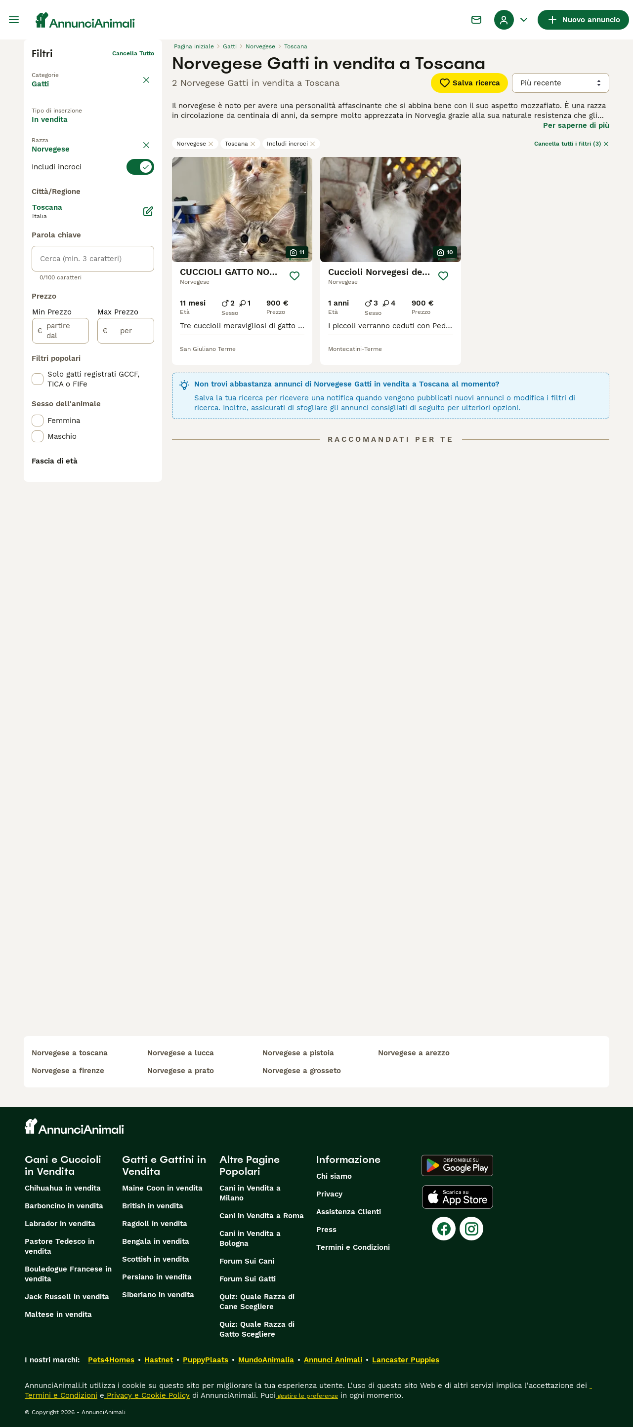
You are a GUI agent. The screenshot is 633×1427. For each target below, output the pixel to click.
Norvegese (195, 143)
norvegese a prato (180, 1070)
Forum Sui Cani (246, 1261)
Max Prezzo (117, 539)
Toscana (240, 143)
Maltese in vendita (58, 1314)
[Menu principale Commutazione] (14, 20)
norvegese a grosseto (301, 1070)
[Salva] (294, 276)
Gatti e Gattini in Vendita (164, 1165)
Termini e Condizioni (353, 1247)
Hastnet (158, 1359)
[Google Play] (457, 1165)
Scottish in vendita (155, 1259)
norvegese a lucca (180, 1052)
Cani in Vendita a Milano (250, 1193)
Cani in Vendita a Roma (261, 1215)
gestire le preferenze (307, 1395)
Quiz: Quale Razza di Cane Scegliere (257, 1301)
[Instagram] (471, 1228)
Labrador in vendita (60, 1223)
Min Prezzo (52, 539)
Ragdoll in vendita (154, 1223)
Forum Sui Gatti (247, 1278)
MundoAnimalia (266, 1359)
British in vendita (152, 1205)
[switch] (93, 192)
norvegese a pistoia (298, 1052)
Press (326, 1229)
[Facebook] (444, 1228)
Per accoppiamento (75, 150)
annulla (143, 174)
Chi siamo (334, 1176)
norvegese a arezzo (414, 1052)
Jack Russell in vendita (67, 1296)
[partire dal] (60, 558)
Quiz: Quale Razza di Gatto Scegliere (257, 1329)
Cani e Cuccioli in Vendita (63, 1165)
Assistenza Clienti (348, 1211)
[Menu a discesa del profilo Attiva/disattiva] (512, 20)
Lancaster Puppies (405, 1359)
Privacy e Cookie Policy (147, 1395)
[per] (125, 558)
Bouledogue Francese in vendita (68, 1274)
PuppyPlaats (205, 1359)
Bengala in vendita (155, 1241)
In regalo (113, 127)
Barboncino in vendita (64, 1205)
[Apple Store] (457, 1197)
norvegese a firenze (68, 1070)
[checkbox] (37, 242)
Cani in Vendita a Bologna (250, 1238)
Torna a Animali (55, 69)
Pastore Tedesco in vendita (59, 1246)
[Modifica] (148, 438)
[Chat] (476, 20)
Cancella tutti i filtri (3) (571, 143)
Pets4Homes (111, 1359)
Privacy (329, 1194)
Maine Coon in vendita (162, 1188)
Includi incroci (291, 143)
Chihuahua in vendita (63, 1188)
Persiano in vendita (157, 1277)
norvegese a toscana (70, 1052)
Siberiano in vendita (158, 1294)
